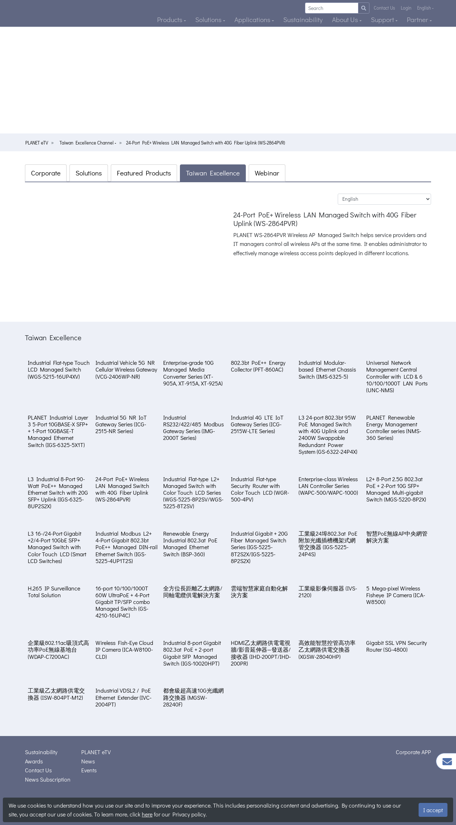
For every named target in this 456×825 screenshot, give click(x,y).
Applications (253, 19)
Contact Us (384, 8)
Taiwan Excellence (213, 172)
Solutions (209, 19)
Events (89, 770)
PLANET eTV (36, 143)
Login (406, 8)
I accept (433, 810)
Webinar (267, 172)
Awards (34, 761)
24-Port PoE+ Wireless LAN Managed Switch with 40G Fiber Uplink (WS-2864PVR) (205, 143)
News (88, 761)
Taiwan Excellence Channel (87, 143)
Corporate (46, 172)
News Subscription (48, 779)
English (424, 8)
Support (383, 19)
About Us (345, 19)
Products (170, 19)
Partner (418, 19)
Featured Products (144, 172)
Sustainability (303, 19)
